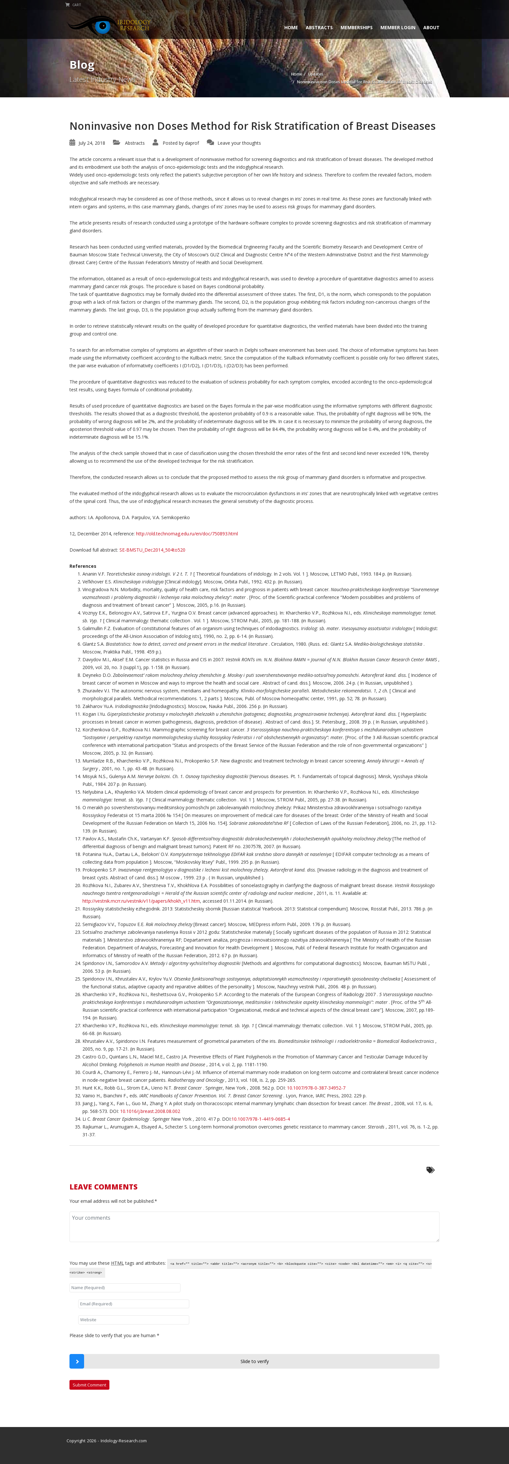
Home (287, 27)
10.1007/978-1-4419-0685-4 (260, 1119)
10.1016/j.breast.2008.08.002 (150, 1111)
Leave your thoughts (239, 143)
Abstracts (315, 27)
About (427, 27)
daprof (192, 143)
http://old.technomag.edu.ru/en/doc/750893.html (187, 534)
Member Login (393, 27)
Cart (77, 5)
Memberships (352, 27)
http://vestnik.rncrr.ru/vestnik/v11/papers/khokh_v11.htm (141, 901)
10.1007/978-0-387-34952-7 (316, 1088)
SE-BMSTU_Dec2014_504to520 (152, 550)
